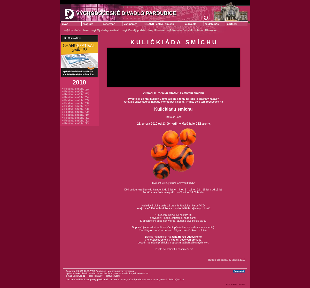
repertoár (109, 24)
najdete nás (212, 24)
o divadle (190, 24)
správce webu (113, 276)
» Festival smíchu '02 (75, 91)
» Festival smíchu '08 (75, 108)
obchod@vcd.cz (176, 279)
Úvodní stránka (76, 30)
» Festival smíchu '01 (75, 88)
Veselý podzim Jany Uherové (143, 30)
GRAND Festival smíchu (159, 24)
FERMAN (231, 284)
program (88, 24)
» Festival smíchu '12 (75, 120)
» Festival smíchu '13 (75, 123)
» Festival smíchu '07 (75, 106)
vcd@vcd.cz (79, 276)
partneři (232, 24)
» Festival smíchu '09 (75, 111)
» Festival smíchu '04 (75, 97)
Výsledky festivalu (106, 30)
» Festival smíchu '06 (75, 103)
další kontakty (95, 276)
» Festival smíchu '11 (75, 117)
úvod (65, 24)
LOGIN (241, 284)
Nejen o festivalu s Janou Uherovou (191, 30)
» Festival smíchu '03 (75, 94)
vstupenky (130, 24)
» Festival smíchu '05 (75, 100)
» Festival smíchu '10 (75, 114)
